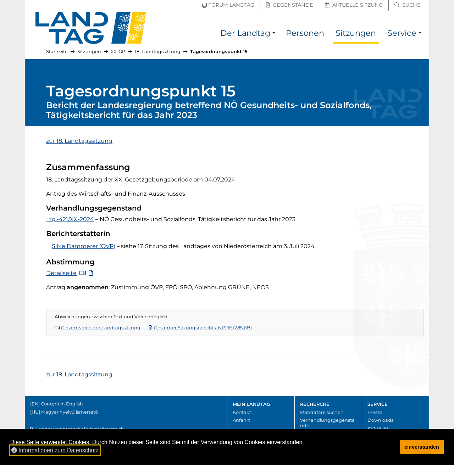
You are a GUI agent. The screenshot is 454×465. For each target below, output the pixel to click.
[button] (273, 34)
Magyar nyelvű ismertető (69, 412)
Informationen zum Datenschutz (55, 450)
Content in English (62, 404)
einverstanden (421, 447)
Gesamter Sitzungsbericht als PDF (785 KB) (200, 327)
